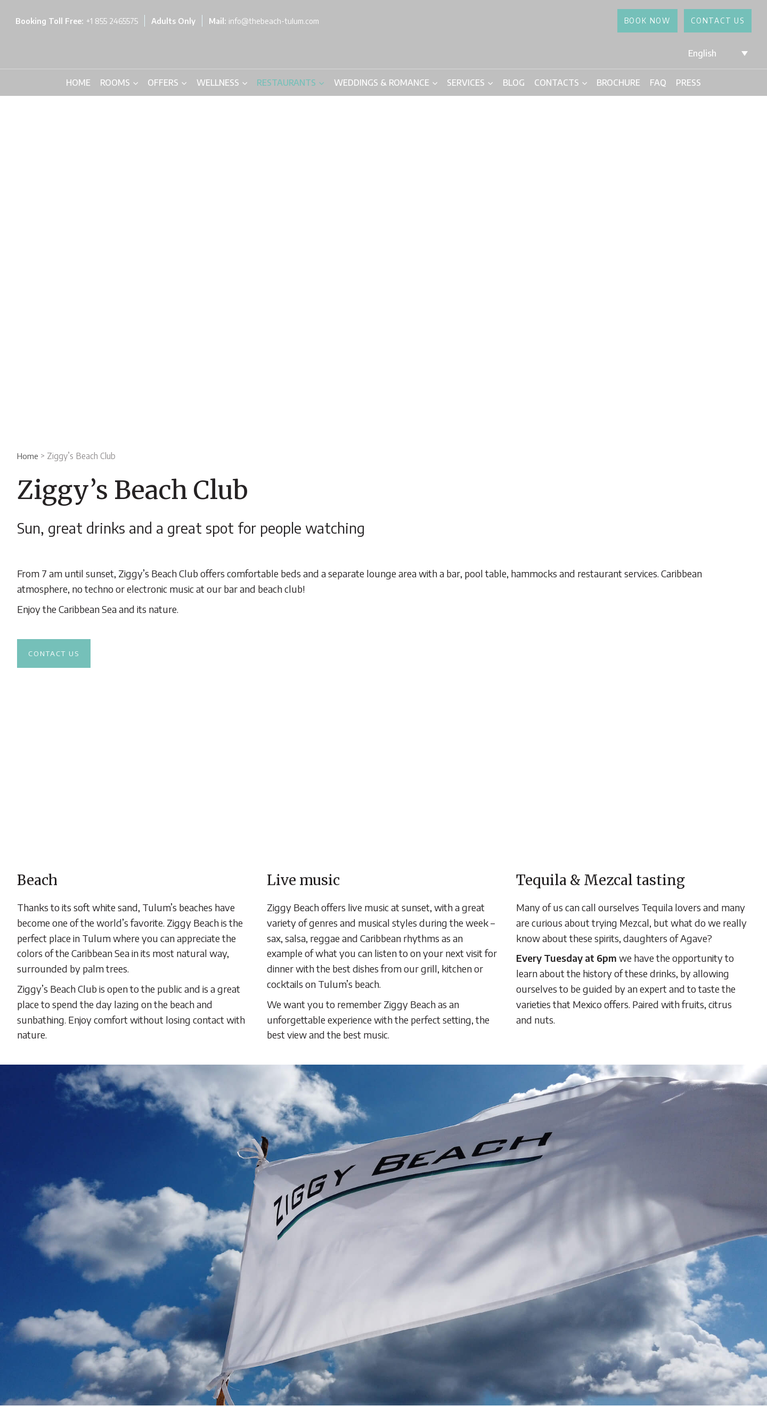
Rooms (119, 82)
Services (470, 82)
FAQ (658, 82)
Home (78, 82)
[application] (134, 82)
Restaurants (290, 82)
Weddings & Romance (385, 82)
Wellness (222, 82)
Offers (167, 82)
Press (688, 82)
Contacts (560, 82)
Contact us (55, 653)
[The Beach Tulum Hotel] (381, 52)
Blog (514, 82)
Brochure (618, 82)
